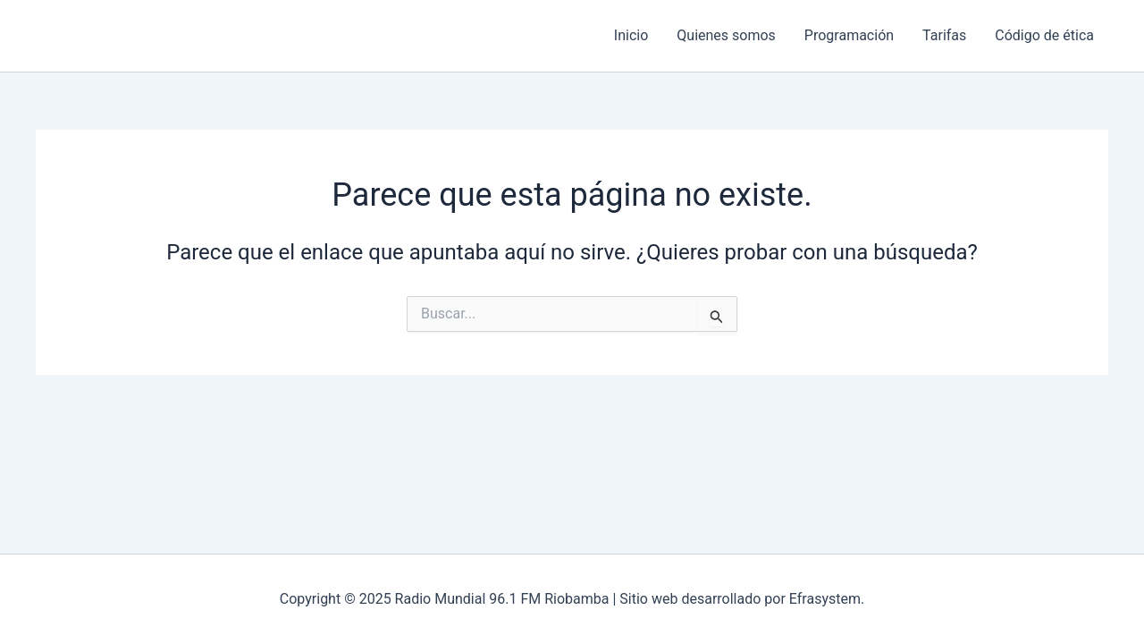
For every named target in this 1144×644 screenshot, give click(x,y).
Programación (849, 35)
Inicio (631, 35)
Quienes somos (726, 35)
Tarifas (944, 35)
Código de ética (1044, 35)
